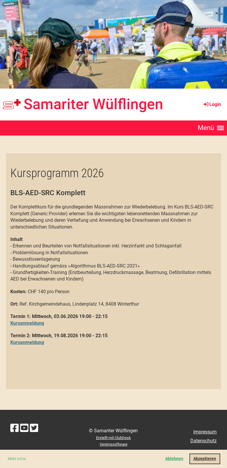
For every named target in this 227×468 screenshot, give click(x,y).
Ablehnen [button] (174, 458)
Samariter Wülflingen (93, 104)
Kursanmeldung (27, 323)
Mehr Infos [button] (17, 458)
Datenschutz (203, 440)
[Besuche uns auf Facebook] (14, 428)
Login (212, 104)
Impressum (205, 432)
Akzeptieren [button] (204, 458)
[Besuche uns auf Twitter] (34, 428)
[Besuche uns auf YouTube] (24, 428)
